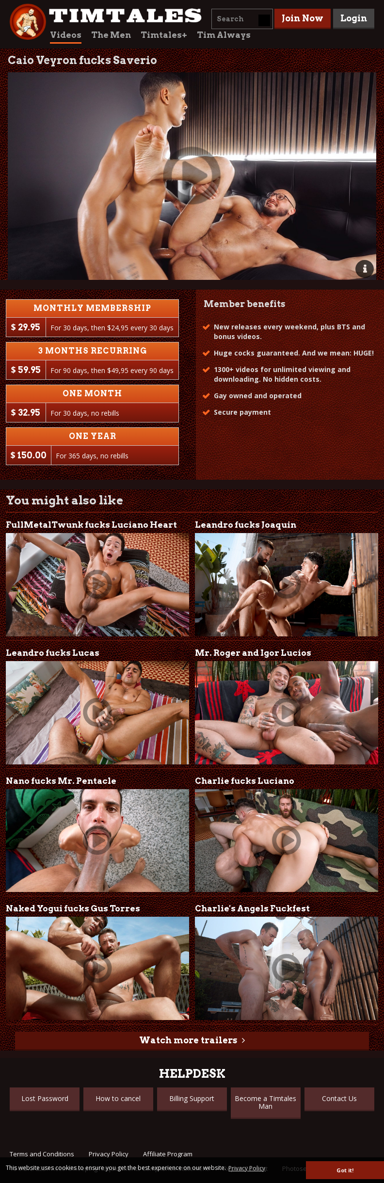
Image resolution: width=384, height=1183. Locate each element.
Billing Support (191, 1098)
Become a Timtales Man (265, 1102)
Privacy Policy (108, 1154)
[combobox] (242, 19)
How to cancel (118, 1098)
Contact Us (339, 1098)
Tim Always (224, 35)
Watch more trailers (188, 1040)
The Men (111, 35)
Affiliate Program (167, 1154)
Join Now (302, 18)
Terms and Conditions (42, 1154)
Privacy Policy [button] (246, 1168)
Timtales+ (164, 35)
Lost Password (44, 1098)
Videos (65, 35)
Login (353, 18)
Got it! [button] (344, 1170)
